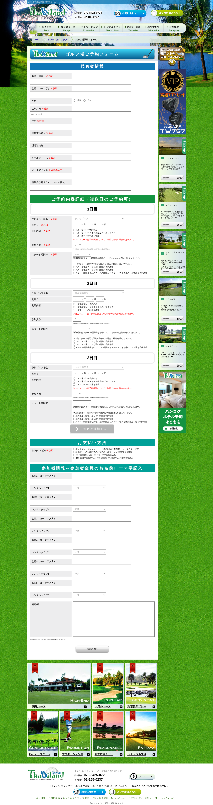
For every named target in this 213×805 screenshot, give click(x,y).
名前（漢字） (42, 76)
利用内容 (41, 231)
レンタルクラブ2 (40, 509)
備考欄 (35, 604)
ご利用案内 (54, 798)
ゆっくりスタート (39, 754)
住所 (38, 121)
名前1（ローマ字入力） (44, 475)
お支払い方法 (42, 450)
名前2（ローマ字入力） (44, 497)
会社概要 (41, 798)
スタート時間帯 (44, 254)
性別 (34, 100)
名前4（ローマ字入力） (44, 540)
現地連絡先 (37, 145)
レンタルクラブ (71, 798)
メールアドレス (44, 157)
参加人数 (41, 245)
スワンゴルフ (171, 205)
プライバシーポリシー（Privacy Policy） (153, 798)
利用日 (40, 225)
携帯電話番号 (42, 133)
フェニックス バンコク (174, 253)
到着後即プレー (136, 706)
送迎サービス (89, 798)
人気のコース (103, 706)
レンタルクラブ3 (40, 531)
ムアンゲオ (170, 299)
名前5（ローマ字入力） (44, 561)
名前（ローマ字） (44, 88)
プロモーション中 (72, 754)
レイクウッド (171, 346)
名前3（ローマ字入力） (44, 518)
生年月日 (40, 108)
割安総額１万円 (104, 754)
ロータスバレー (172, 158)
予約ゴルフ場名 (44, 218)
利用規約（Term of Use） (113, 798)
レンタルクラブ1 (40, 488)
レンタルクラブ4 (40, 552)
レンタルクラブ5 (40, 573)
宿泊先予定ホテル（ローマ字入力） (50, 182)
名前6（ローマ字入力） (44, 583)
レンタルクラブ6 (40, 595)
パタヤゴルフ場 (136, 754)
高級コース (39, 706)
